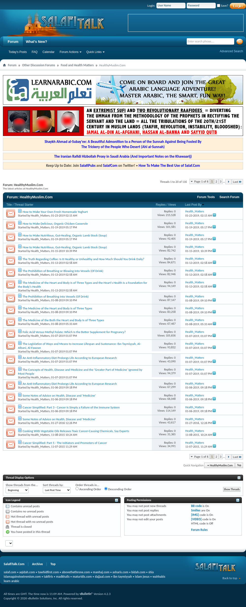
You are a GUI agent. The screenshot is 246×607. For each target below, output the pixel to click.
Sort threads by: (53, 485)
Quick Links (94, 52)
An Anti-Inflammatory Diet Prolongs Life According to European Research (70, 358)
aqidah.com (27, 572)
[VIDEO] (196, 519)
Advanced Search (231, 51)
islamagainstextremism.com (22, 576)
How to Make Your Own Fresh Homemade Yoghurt (55, 212)
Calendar (49, 52)
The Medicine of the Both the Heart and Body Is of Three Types (63, 320)
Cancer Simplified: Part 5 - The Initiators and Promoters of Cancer (65, 443)
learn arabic (11, 581)
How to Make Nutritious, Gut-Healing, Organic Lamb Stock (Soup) (65, 235)
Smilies (195, 510)
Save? (222, 5)
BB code (196, 506)
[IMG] (195, 515)
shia (151, 572)
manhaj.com (101, 572)
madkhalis (63, 576)
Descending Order (118, 489)
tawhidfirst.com (48, 572)
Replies (161, 204)
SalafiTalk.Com (14, 564)
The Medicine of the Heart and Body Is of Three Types (57, 308)
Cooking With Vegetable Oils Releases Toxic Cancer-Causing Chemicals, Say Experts (76, 431)
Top (239, 465)
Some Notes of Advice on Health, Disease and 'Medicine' (59, 395)
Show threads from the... (22, 485)
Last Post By (194, 204)
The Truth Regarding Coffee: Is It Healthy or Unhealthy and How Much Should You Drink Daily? (83, 259)
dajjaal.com (102, 576)
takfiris (48, 576)
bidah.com (138, 572)
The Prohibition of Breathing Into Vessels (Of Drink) (56, 296)
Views (172, 204)
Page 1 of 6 (201, 181)
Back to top (229, 578)
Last (237, 182)
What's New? (36, 42)
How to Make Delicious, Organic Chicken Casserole (55, 223)
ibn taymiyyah (122, 576)
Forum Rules (199, 530)
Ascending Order (88, 489)
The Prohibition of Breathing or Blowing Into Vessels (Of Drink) (63, 271)
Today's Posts (18, 52)
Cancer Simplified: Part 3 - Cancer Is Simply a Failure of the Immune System (71, 407)
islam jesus (142, 576)
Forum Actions (69, 52)
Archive (37, 564)
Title (9, 204)
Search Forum (229, 197)
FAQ (35, 52)
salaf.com (10, 572)
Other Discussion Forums (38, 65)
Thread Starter (23, 204)
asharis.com (120, 572)
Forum (13, 42)
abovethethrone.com (76, 572)
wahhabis (159, 576)
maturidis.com (82, 576)
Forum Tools (206, 197)
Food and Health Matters (77, 65)
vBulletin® (86, 594)
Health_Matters (40, 215)
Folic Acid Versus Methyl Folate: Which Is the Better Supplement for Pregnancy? (74, 332)
